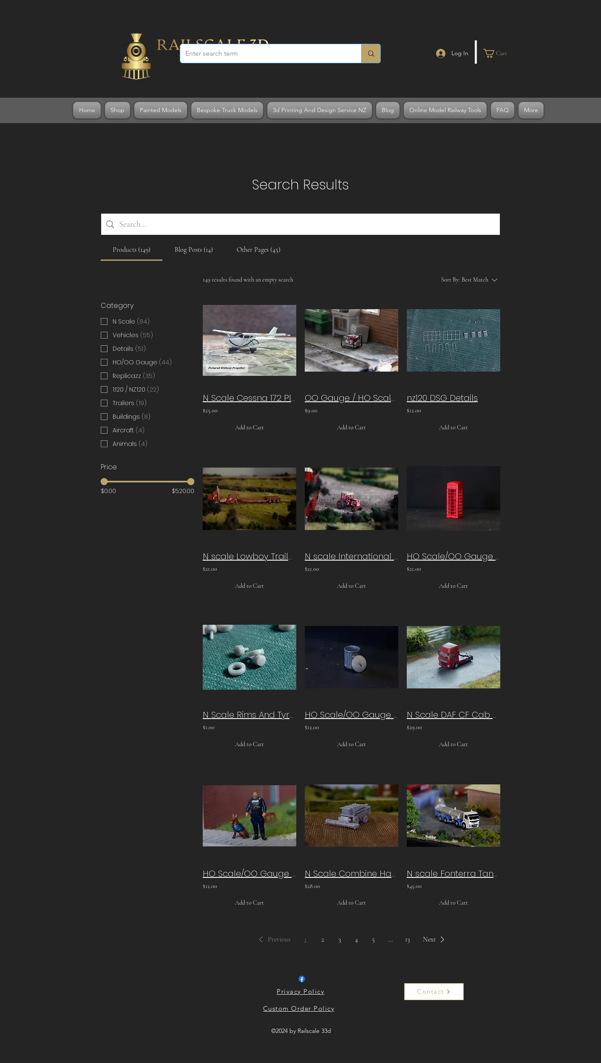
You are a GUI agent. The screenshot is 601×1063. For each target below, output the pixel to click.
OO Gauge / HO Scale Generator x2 (351, 398)
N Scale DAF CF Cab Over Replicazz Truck (453, 715)
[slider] (104, 481)
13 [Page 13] (407, 939)
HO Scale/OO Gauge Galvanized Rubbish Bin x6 (351, 715)
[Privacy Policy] (301, 991)
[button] (500, 53)
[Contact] (434, 991)
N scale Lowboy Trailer (249, 556)
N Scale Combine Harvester (351, 874)
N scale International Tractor (351, 556)
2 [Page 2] (322, 939)
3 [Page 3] (339, 939)
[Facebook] (302, 979)
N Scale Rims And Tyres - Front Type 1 (249, 715)
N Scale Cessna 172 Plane (249, 398)
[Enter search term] (264, 53)
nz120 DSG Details (442, 398)
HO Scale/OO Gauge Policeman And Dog (249, 874)
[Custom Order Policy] (300, 1008)
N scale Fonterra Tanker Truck (453, 874)
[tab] (131, 250)
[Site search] (307, 224)
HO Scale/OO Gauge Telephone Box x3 (453, 556)
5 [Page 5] (373, 939)
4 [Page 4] (356, 939)
